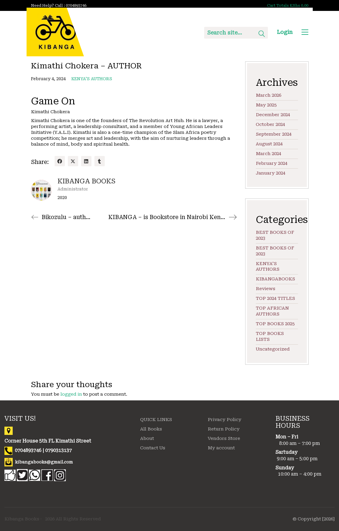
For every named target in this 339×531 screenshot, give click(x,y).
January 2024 (270, 173)
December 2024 (273, 114)
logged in (71, 394)
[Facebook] (60, 161)
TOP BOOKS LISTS (270, 336)
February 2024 (271, 163)
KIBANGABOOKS (275, 279)
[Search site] (261, 34)
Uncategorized (273, 349)
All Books (151, 429)
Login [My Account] (285, 32)
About (147, 438)
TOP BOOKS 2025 (275, 323)
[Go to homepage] (55, 32)
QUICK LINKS (156, 419)
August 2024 (269, 144)
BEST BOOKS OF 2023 (275, 235)
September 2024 (273, 134)
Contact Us (152, 448)
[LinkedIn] (86, 161)
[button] (305, 32)
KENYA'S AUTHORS (91, 78)
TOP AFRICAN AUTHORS (272, 311)
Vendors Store (224, 438)
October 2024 (270, 124)
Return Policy (224, 429)
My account (221, 448)
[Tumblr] (99, 161)
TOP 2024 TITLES (275, 298)
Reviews (265, 288)
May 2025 (266, 105)
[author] (41, 190)
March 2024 (268, 153)
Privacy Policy (224, 419)
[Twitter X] (73, 161)
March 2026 (268, 95)
